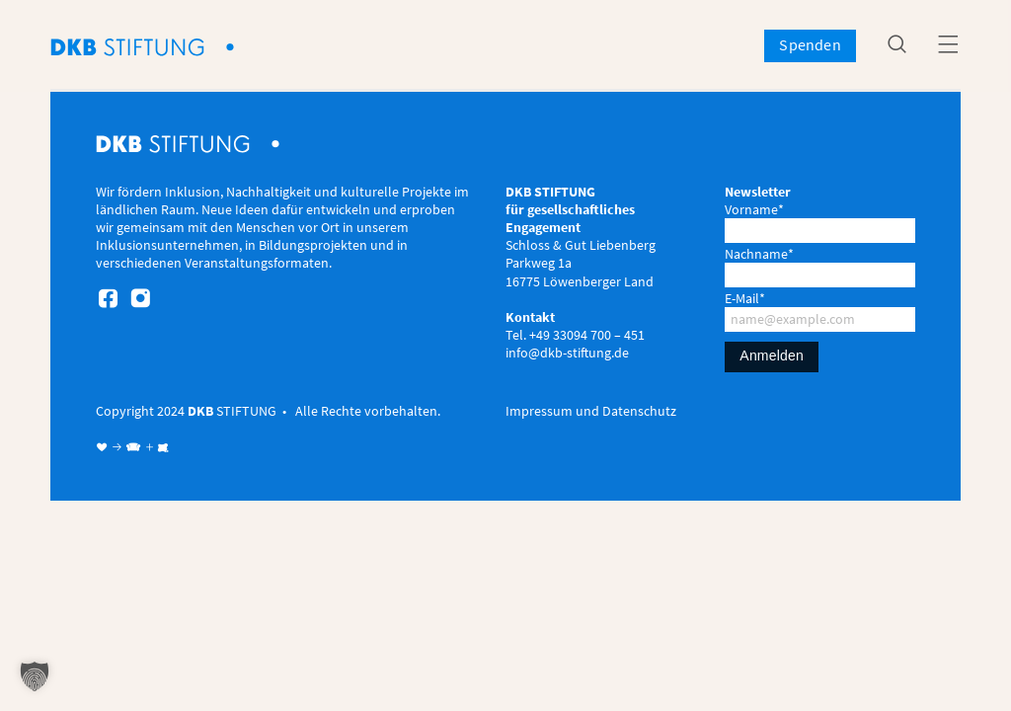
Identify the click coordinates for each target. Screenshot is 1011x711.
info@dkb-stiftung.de (567, 352)
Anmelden (771, 355)
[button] (34, 676)
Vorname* (754, 209)
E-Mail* (745, 298)
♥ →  (119, 447)
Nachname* (759, 254)
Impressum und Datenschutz (591, 411)
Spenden (809, 44)
